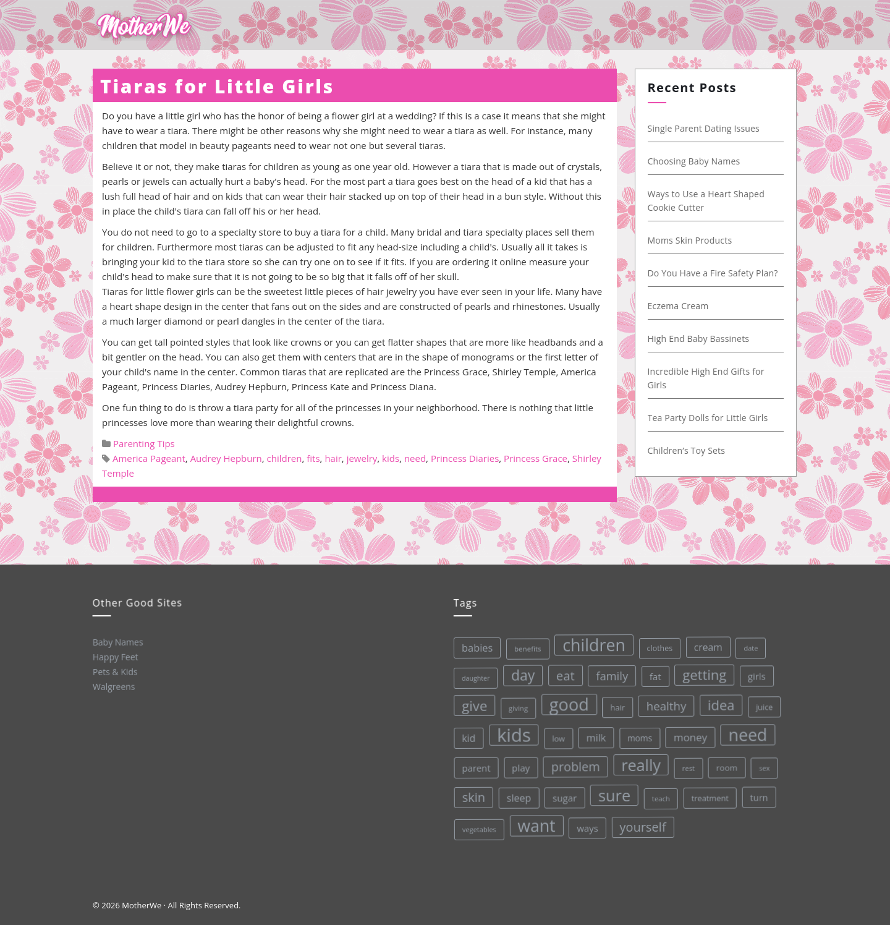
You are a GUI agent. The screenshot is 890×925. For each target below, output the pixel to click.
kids (390, 458)
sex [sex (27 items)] (762, 762)
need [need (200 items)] (745, 730)
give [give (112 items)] (472, 705)
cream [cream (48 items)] (704, 643)
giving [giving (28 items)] (516, 707)
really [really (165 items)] (639, 761)
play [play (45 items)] (519, 766)
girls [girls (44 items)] (754, 671)
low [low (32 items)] (556, 736)
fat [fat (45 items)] (652, 673)
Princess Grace (535, 458)
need (415, 458)
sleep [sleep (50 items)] (518, 797)
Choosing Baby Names (695, 161)
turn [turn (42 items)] (758, 792)
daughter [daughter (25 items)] (473, 678)
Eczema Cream (679, 306)
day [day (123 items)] (520, 674)
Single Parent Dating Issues (705, 128)
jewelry (362, 458)
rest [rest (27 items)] (686, 764)
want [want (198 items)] (536, 824)
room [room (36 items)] (725, 763)
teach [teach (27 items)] (660, 795)
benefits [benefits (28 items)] (524, 647)
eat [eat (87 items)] (562, 674)
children (284, 458)
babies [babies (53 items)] (474, 647)
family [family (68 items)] (609, 673)
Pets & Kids (114, 671)
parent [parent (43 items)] (474, 767)
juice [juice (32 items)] (762, 702)
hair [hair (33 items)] (615, 704)
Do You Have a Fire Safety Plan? (714, 273)
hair (332, 458)
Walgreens (113, 686)
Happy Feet (114, 656)
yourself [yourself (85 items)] (642, 823)
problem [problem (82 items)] (573, 765)
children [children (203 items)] (590, 642)
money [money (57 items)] (689, 733)
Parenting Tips (144, 443)
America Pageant (148, 458)
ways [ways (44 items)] (587, 825)
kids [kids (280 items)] (512, 734)
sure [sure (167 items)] (613, 792)
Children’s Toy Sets (688, 450)
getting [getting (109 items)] (701, 670)
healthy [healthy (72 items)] (664, 702)
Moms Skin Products (691, 240)
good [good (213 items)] (567, 702)
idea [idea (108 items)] (718, 700)
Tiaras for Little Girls (217, 86)
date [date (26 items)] (747, 642)
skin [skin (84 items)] (473, 797)
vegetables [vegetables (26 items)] (479, 828)
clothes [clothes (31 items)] (656, 644)
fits (313, 458)
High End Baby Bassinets (700, 338)
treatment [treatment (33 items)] (709, 793)
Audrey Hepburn (226, 458)
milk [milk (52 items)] (594, 735)
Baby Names (116, 641)
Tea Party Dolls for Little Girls (709, 418)
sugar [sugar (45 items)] (563, 796)
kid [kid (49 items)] (466, 737)
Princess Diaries (465, 458)
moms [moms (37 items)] (638, 735)
